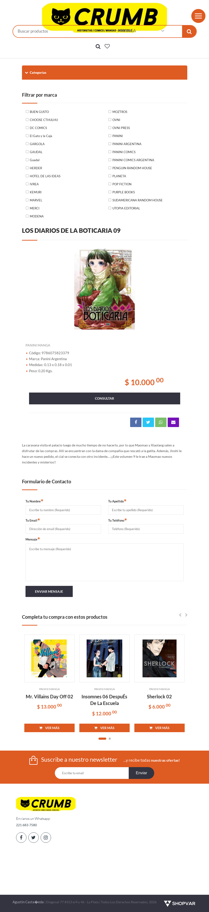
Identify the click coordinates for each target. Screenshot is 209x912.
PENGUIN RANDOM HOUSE (132, 168)
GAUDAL (36, 152)
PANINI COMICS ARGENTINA (133, 160)
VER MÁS (49, 728)
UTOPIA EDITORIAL (126, 208)
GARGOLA (37, 144)
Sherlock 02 (159, 696)
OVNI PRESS (121, 128)
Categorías (35, 72)
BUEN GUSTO (39, 112)
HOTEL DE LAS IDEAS (45, 176)
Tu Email (33, 520)
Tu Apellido (117, 501)
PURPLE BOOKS (123, 192)
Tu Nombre (34, 501)
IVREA (34, 184)
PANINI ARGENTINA (126, 144)
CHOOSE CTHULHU (44, 120)
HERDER (36, 168)
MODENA (37, 216)
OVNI (116, 120)
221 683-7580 (26, 825)
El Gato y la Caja (41, 136)
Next (177, 288)
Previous (31, 288)
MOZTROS (119, 112)
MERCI (34, 208)
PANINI (117, 136)
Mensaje (33, 539)
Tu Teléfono (117, 520)
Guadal (34, 160)
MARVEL (36, 200)
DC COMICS (38, 128)
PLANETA (119, 176)
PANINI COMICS (124, 152)
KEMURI (36, 192)
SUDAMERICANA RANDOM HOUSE (137, 200)
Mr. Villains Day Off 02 (49, 696)
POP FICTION (122, 184)
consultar (104, 398)
